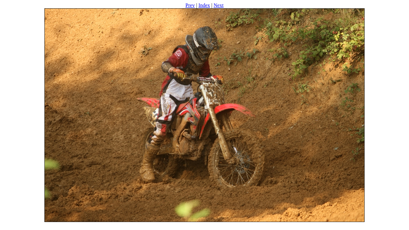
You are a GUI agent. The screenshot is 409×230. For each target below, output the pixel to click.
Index (204, 5)
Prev (190, 5)
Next (219, 5)
